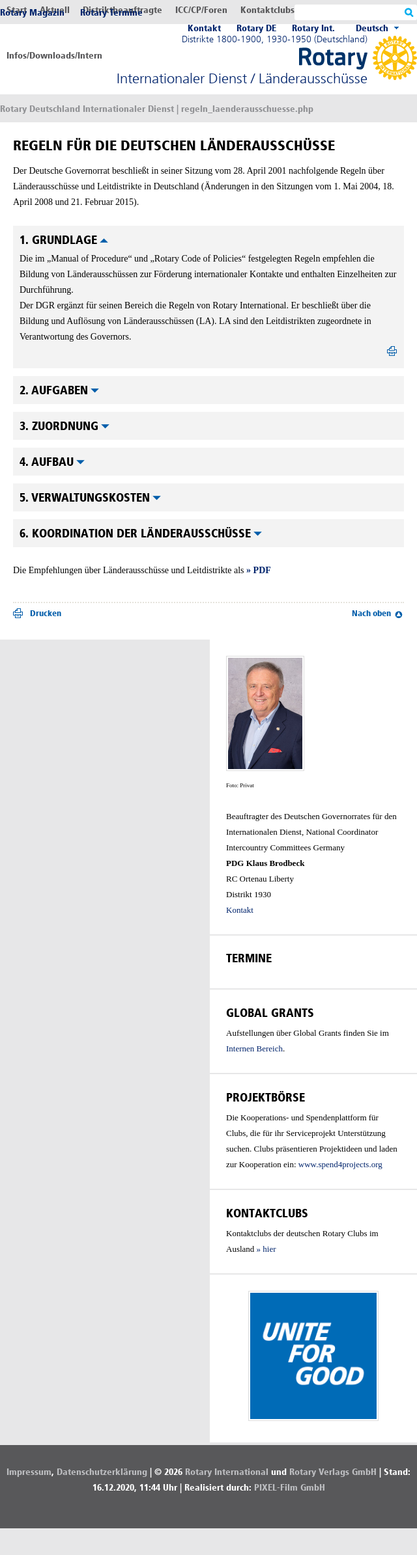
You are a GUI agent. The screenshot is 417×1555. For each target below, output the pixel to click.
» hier (266, 1249)
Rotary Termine (111, 12)
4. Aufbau (52, 462)
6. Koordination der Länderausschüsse (141, 533)
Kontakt (204, 28)
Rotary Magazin (32, 12)
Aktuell (55, 10)
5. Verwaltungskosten (90, 498)
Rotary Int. (313, 28)
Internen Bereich (254, 1048)
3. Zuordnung (64, 426)
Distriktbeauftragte (122, 10)
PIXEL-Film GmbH (289, 1487)
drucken (392, 354)
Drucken (45, 613)
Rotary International (226, 1472)
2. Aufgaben (59, 390)
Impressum (29, 1472)
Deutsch (372, 28)
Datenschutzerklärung (102, 1472)
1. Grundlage (64, 240)
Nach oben (371, 613)
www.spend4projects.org (340, 1164)
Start (17, 10)
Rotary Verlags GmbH (333, 1472)
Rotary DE (256, 28)
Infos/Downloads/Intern (54, 55)
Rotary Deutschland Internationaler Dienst (87, 109)
